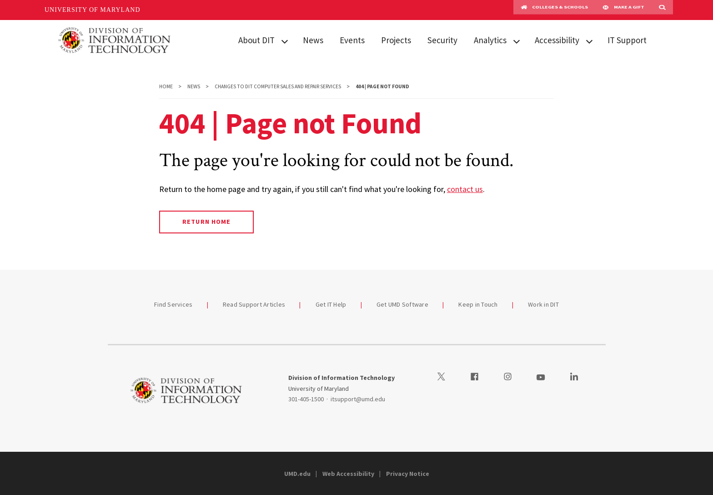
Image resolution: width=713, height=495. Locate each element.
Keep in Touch (477, 304)
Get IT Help (331, 304)
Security (442, 40)
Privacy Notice (407, 474)
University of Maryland (93, 9)
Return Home (206, 221)
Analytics (490, 40)
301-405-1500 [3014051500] (306, 399)
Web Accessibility (348, 474)
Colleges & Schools (554, 10)
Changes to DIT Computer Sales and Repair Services (278, 86)
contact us (465, 189)
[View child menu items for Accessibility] (589, 41)
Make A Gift (623, 10)
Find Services (173, 304)
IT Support (627, 40)
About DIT (256, 40)
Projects (396, 40)
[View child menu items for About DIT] (285, 41)
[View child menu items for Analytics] (517, 41)
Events (352, 40)
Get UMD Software (402, 304)
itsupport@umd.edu (358, 399)
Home (166, 86)
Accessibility (557, 40)
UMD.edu (297, 474)
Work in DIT (543, 304)
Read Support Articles (254, 304)
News (313, 40)
